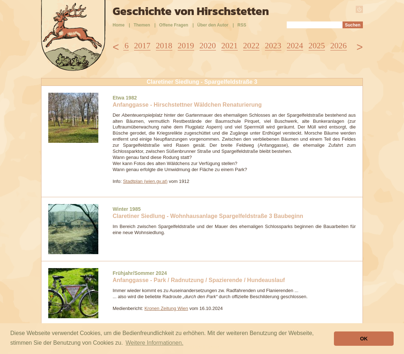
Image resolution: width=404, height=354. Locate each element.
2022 (251, 45)
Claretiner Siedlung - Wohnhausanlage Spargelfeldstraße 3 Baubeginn (208, 216)
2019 (186, 45)
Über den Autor (212, 25)
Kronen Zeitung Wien (166, 308)
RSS (241, 25)
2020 (207, 45)
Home (118, 25)
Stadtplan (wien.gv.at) (145, 181)
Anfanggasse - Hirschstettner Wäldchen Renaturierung (187, 105)
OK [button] (364, 338)
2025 (317, 45)
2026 (338, 45)
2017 (142, 45)
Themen (142, 25)
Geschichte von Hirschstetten (191, 11)
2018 (164, 45)
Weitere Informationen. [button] (154, 343)
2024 (295, 45)
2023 (273, 45)
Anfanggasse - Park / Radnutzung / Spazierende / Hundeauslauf (199, 280)
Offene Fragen (173, 25)
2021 (229, 45)
